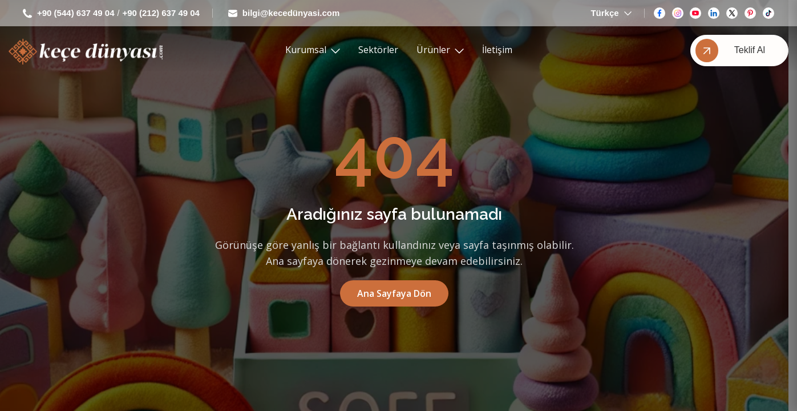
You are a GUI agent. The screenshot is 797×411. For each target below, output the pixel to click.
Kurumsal (312, 50)
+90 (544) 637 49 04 (69, 13)
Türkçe (610, 13)
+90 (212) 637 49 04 (161, 13)
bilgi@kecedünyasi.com (284, 13)
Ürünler (440, 50)
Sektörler (378, 50)
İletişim (497, 50)
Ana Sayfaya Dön (394, 293)
